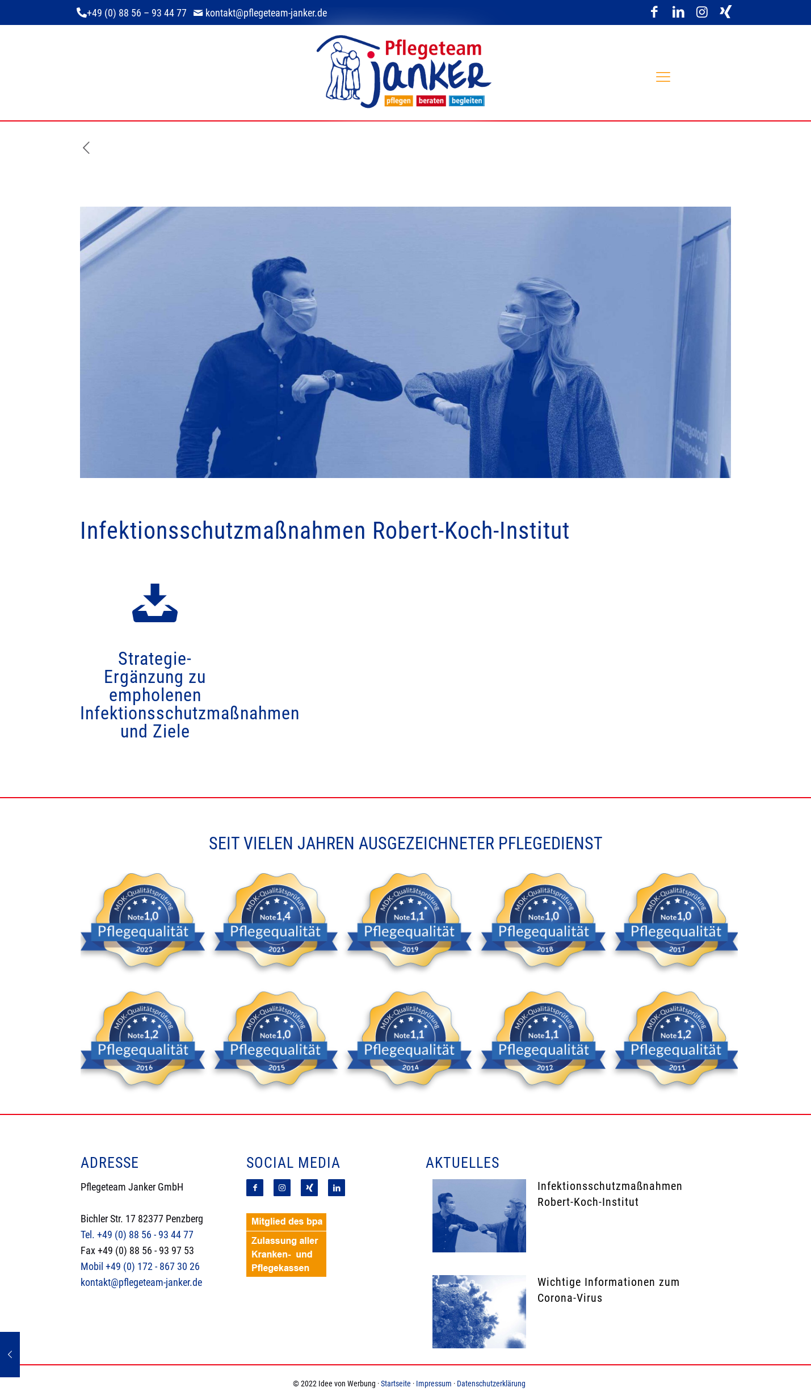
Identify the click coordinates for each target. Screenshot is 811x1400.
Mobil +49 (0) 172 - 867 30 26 (140, 1266)
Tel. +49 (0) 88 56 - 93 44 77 (137, 1234)
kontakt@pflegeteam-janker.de (141, 1282)
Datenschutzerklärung (491, 1383)
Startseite (396, 1383)
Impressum (434, 1383)
